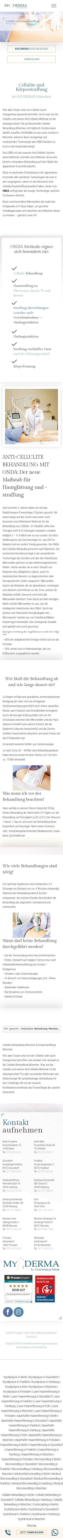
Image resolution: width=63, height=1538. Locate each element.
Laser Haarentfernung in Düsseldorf (31, 1396)
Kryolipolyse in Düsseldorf (43, 1377)
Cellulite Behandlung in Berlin (18, 1495)
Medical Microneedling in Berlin (32, 1474)
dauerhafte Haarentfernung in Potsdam (37, 1440)
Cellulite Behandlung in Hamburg (33, 1499)
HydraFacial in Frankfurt (16, 1514)
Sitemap (31, 1525)
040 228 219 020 (14, 1190)
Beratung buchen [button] (31, 49)
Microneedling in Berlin (47, 1459)
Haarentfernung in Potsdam (17, 1459)
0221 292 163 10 (45, 1210)
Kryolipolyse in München (43, 1386)
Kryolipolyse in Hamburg (45, 1382)
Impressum (31, 1336)
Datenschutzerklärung (46, 1332)
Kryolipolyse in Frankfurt (16, 1382)
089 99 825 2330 (45, 1229)
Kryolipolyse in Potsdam (17, 1391)
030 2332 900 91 (45, 1152)
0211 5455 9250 (13, 1171)
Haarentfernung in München (37, 1454)
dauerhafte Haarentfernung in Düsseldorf (24, 1420)
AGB (32, 1332)
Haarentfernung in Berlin (13, 1444)
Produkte (18, 1332)
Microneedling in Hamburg (27, 1469)
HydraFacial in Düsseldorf (43, 1509)
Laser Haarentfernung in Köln (33, 1406)
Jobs (26, 1332)
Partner (9, 1332)
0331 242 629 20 (14, 1248)
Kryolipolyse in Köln (16, 1386)
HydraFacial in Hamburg (45, 1514)
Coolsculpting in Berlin (45, 1504)
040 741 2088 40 (45, 1190)
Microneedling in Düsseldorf (21, 1464)
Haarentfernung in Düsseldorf (46, 1444)
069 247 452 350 (45, 1171)
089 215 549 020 (14, 1229)
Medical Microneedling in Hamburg (32, 1483)
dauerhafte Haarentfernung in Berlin (37, 1415)
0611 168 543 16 (45, 1248)
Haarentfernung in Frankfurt (21, 1449)
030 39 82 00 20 (13, 1152)
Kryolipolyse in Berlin (15, 1377)
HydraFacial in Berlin (15, 1509)
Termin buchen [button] (31, 59)
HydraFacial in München (31, 1519)
